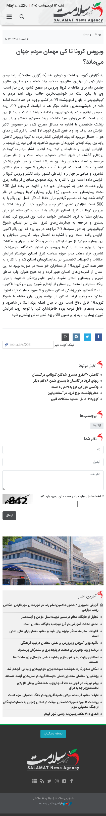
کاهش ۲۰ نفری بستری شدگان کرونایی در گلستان (65, 375)
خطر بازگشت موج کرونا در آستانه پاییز (73, 393)
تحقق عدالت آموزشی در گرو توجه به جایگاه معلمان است (61, 624)
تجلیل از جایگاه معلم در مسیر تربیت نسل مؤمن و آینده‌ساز (60, 617)
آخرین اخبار (87, 596)
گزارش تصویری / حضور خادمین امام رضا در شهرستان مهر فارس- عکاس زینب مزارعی (50, 607)
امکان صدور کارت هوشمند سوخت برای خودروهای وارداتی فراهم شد (52, 669)
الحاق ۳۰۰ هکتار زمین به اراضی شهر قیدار (71, 714)
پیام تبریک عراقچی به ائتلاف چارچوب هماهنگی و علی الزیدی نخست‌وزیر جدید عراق (57, 686)
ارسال (9, 515)
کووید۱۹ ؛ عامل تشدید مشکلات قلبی (74, 399)
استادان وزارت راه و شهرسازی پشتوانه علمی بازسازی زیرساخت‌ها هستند (55, 660)
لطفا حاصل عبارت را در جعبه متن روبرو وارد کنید (71, 496)
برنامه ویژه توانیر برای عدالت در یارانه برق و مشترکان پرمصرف (58, 650)
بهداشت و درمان (92, 34)
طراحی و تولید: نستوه (55, 804)
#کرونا (97, 425)
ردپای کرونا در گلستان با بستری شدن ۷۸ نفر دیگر (65, 381)
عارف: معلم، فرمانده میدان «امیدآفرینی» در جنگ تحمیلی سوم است (53, 695)
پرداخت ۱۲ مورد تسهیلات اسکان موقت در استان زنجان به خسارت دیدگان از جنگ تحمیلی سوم (50, 705)
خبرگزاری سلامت (53, 12)
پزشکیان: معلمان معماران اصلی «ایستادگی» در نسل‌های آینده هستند (51, 676)
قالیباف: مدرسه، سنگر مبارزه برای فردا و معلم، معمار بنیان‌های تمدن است (53, 634)
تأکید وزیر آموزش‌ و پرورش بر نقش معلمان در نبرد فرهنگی (59, 643)
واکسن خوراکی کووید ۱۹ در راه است (74, 387)
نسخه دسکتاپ (53, 733)
